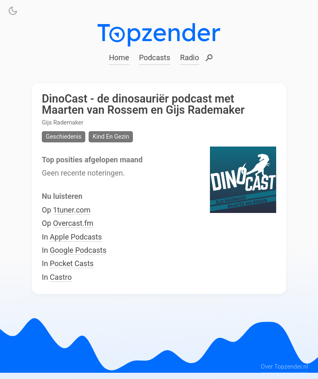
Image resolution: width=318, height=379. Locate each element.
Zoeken (209, 58)
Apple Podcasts (76, 236)
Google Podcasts (78, 250)
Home (119, 57)
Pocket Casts (72, 263)
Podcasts (154, 57)
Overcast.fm (73, 223)
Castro (61, 276)
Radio (189, 57)
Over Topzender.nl (284, 366)
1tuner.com (72, 209)
